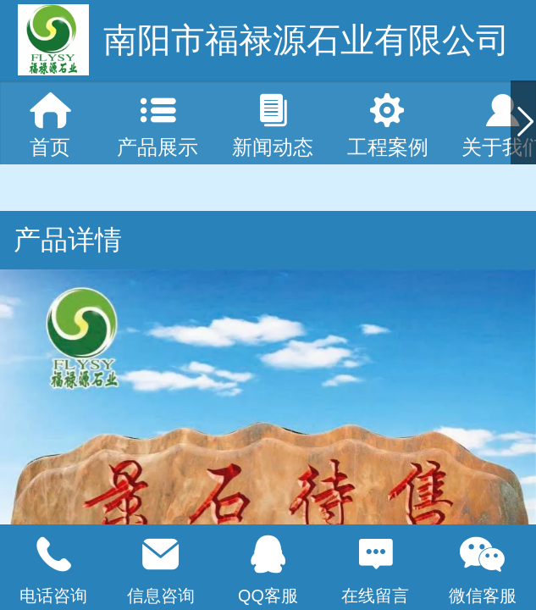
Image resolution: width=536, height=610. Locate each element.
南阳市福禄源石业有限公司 (306, 39)
